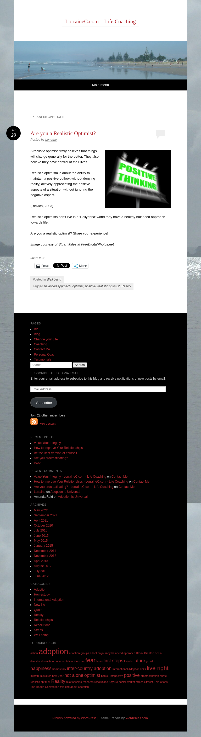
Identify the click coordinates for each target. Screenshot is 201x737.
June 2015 (41, 536)
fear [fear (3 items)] (90, 660)
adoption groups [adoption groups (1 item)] (79, 653)
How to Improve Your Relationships (58, 448)
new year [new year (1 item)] (57, 675)
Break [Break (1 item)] (139, 653)
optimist (77, 286)
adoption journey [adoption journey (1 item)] (100, 653)
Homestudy (42, 594)
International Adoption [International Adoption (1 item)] (126, 669)
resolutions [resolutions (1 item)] (101, 681)
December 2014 (45, 551)
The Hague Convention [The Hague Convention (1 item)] (44, 686)
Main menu (100, 85)
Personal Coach (45, 354)
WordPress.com (137, 718)
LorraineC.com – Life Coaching (100, 21)
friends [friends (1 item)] (128, 661)
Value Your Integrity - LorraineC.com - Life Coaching (70, 476)
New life (39, 605)
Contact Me (42, 349)
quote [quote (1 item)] (163, 675)
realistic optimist (108, 286)
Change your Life (46, 339)
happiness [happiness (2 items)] (41, 668)
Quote (38, 610)
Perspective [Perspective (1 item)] (116, 675)
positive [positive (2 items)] (132, 675)
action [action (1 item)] (34, 653)
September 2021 (45, 515)
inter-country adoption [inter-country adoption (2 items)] (89, 668)
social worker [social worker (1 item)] (127, 681)
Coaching (40, 344)
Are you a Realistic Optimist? (63, 133)
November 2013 (45, 556)
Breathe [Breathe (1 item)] (149, 653)
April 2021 (41, 520)
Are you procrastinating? (51, 458)
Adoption (40, 589)
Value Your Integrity (47, 443)
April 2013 (41, 561)
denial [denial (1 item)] (158, 653)
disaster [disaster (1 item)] (35, 661)
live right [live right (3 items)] (158, 668)
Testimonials (42, 359)
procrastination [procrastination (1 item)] (150, 675)
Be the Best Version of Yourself (55, 453)
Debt (37, 463)
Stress (38, 630)
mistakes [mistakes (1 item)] (45, 675)
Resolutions (42, 625)
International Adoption (49, 600)
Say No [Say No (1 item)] (113, 681)
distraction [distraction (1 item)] (47, 661)
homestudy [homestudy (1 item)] (59, 669)
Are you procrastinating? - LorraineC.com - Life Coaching (73, 487)
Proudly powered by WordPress (74, 718)
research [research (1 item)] (88, 681)
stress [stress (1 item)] (139, 681)
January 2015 (43, 545)
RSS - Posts (43, 424)
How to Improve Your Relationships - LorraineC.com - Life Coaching (81, 481)
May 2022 (41, 510)
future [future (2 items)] (139, 660)
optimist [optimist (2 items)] (92, 675)
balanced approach (57, 286)
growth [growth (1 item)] (150, 661)
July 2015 (40, 530)
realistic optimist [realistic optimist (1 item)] (40, 681)
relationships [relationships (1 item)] (74, 681)
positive (90, 286)
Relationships (43, 620)
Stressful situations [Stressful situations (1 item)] (156, 681)
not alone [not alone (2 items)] (73, 675)
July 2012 (40, 571)
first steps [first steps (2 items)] (113, 660)
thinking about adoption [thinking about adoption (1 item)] (74, 686)
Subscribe (44, 403)
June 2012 (41, 576)
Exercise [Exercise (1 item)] (79, 661)
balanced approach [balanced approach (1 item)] (123, 653)
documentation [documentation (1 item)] (64, 661)
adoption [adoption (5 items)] (53, 651)
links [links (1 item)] (143, 669)
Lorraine (51, 139)
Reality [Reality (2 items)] (58, 681)
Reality (126, 286)
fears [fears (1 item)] (99, 661)
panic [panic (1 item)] (104, 675)
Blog (37, 334)
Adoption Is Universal (65, 492)
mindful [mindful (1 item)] (34, 675)
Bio (36, 329)
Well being (54, 279)
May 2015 (41, 540)
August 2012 (42, 566)
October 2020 (43, 525)
